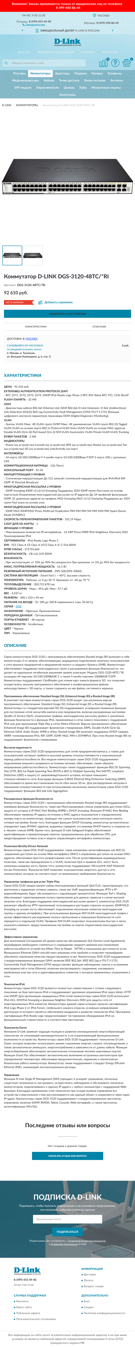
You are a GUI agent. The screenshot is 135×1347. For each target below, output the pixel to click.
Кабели (49, 80)
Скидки (88, 1307)
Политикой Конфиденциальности (87, 1241)
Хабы (83, 87)
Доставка (90, 1274)
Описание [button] (99, 327)
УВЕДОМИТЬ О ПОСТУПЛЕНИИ (67, 314)
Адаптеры (62, 73)
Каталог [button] (24, 52)
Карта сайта (24, 1307)
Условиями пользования (64, 1244)
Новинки (88, 52)
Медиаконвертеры (25, 80)
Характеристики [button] (35, 327)
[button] (34, 24)
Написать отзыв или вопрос (67, 1156)
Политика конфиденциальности (104, 1313)
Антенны (116, 80)
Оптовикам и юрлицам (55, 52)
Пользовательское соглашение (36, 1319)
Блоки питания (95, 80)
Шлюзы (69, 87)
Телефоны (115, 73)
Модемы (80, 73)
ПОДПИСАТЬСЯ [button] (67, 1232)
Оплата (88, 1280)
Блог (87, 1301)
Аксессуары (67, 94)
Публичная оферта (28, 1313)
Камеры (97, 73)
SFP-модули (22, 87)
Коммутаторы (40, 73)
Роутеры (19, 73)
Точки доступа (69, 80)
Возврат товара (94, 1286)
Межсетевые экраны (106, 87)
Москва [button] (31, 339)
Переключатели (47, 87)
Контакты (109, 52)
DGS (19, 606)
